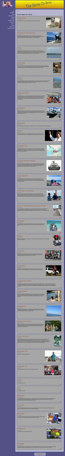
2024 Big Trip (12, 12)
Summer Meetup (20, 220)
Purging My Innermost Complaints (24, 280)
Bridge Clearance (21, 395)
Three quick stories (21, 428)
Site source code (40, 454)
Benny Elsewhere (11, 28)
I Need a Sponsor (21, 405)
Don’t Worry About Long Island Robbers (25, 190)
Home (13, 11)
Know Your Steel (20, 443)
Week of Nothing (20, 413)
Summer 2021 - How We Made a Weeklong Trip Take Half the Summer (31, 205)
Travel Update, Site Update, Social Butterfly (26, 160)
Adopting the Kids (11, 20)
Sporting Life (20, 235)
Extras (13, 25)
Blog (13, 14)
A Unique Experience (21, 17)
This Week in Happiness (22, 291)
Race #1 (19, 387)
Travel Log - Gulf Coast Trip (23, 336)
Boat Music (19, 130)
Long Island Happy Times (22, 175)
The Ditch (19, 47)
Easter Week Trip (20, 250)
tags (18, 11)
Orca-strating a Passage (22, 145)
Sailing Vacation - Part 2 (22, 351)
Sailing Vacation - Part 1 (22, 366)
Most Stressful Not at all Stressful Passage (26, 32)
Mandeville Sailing (21, 265)
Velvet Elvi (12, 22)
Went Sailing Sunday (21, 306)
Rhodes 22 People (21, 123)
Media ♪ (12, 23)
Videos (12, 17)
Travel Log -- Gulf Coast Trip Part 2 (24, 321)
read (60, 29)
